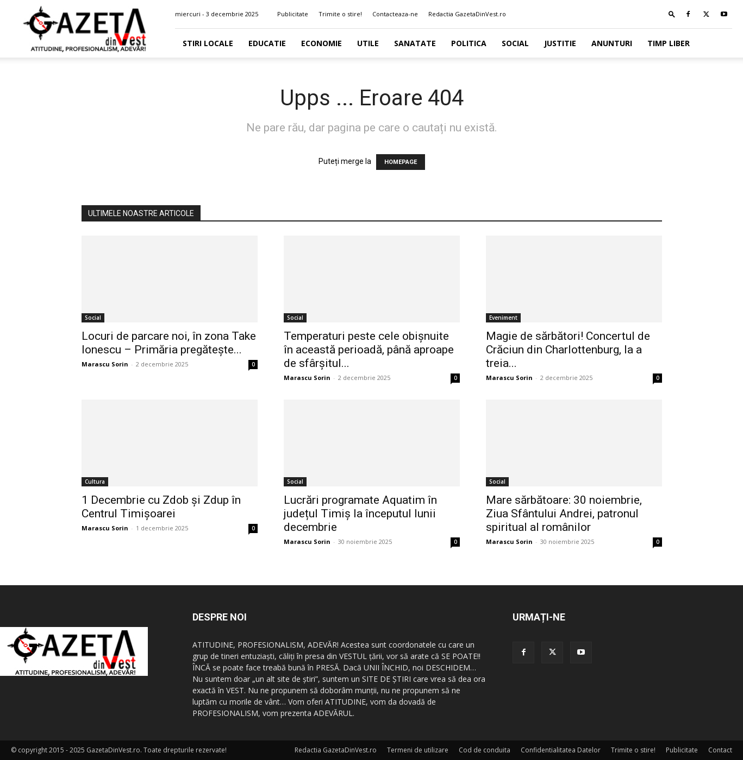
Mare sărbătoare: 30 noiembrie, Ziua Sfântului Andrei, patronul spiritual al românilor (564, 513)
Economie (321, 43)
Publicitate (292, 14)
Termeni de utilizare (417, 750)
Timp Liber (668, 43)
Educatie (267, 43)
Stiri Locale (208, 43)
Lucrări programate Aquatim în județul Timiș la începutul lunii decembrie (360, 513)
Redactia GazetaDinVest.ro (467, 14)
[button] (672, 14)
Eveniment (503, 317)
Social (515, 43)
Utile (368, 43)
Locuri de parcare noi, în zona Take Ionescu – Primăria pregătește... (169, 343)
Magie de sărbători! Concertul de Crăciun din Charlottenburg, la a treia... (568, 350)
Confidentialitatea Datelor (561, 750)
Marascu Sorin (105, 364)
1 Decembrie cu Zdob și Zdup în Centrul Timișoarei (161, 506)
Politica (468, 43)
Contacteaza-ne (395, 14)
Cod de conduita (484, 750)
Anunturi (611, 43)
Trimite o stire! (340, 14)
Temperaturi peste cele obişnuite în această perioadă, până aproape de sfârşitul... (369, 350)
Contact (720, 750)
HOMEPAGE (400, 162)
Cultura (95, 481)
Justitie (560, 43)
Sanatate (415, 43)
